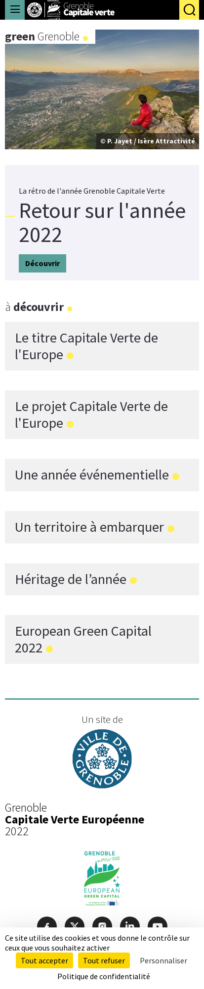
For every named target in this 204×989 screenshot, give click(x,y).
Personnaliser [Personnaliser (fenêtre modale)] (163, 960)
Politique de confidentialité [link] (103, 976)
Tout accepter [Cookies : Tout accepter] (44, 960)
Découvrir (42, 263)
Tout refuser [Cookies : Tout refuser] (104, 960)
